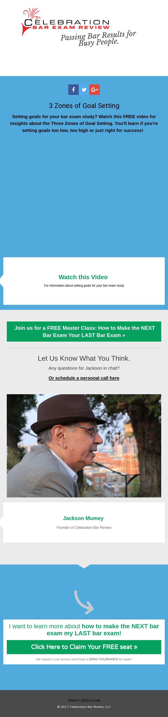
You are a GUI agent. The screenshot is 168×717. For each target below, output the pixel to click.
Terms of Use (90, 700)
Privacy (73, 700)
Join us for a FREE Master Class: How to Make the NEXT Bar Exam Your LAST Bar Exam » (84, 331)
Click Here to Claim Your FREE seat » (84, 647)
